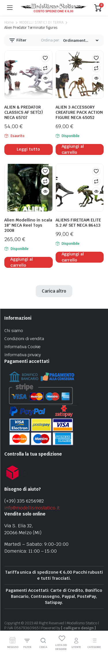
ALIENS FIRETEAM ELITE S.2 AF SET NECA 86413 (78, 222)
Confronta (45, 68)
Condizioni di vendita (24, 338)
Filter (17, 40)
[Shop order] (80, 40)
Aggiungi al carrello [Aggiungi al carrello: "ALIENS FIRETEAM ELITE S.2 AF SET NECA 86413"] (73, 257)
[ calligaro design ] (78, 627)
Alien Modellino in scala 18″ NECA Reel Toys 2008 (28, 225)
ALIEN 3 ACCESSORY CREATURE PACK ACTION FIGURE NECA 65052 (79, 112)
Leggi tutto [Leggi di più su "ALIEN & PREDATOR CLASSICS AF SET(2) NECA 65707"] (28, 149)
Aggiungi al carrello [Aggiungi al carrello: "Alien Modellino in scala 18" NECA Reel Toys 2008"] (21, 262)
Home (9, 22)
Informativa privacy (22, 354)
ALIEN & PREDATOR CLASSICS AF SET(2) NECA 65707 (23, 112)
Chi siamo (13, 330)
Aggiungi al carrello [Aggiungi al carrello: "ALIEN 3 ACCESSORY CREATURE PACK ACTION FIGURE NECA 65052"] (73, 149)
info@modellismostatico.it (32, 508)
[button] (45, 58)
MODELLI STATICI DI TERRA (41, 22)
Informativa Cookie (22, 346)
